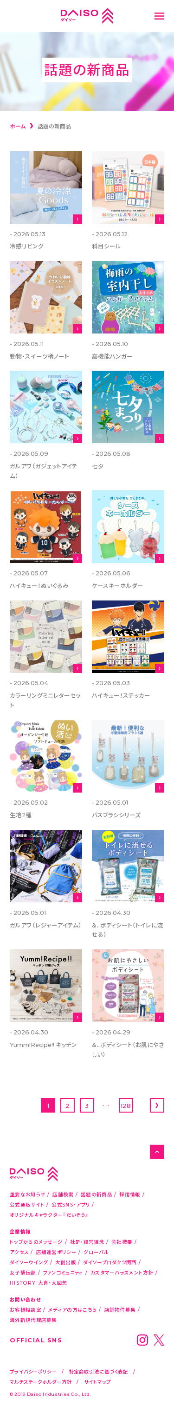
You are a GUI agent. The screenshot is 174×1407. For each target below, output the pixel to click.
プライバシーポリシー (33, 1371)
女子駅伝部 (23, 1272)
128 (126, 1105)
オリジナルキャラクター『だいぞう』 (49, 1214)
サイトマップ (97, 1381)
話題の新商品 (96, 1194)
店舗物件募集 (120, 1309)
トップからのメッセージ (36, 1241)
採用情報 (129, 1194)
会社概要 (121, 1241)
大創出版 (65, 1262)
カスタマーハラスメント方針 (122, 1272)
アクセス (19, 1251)
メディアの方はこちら (72, 1309)
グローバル (96, 1251)
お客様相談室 (25, 1309)
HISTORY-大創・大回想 (38, 1282)
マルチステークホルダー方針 (41, 1381)
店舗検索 (62, 1194)
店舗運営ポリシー (56, 1251)
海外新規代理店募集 (33, 1319)
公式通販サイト (27, 1204)
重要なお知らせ (27, 1194)
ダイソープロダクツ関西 (109, 1262)
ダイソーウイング (29, 1262)
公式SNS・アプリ (71, 1204)
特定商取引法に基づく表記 (99, 1371)
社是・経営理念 (87, 1241)
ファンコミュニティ (63, 1272)
